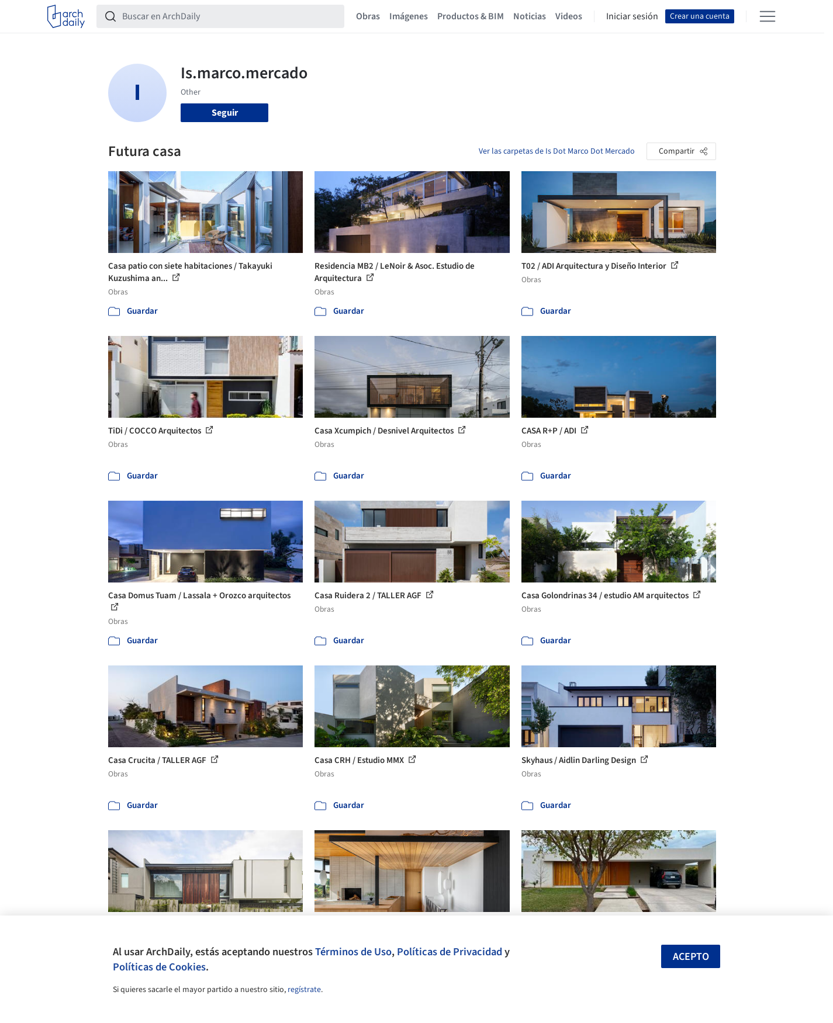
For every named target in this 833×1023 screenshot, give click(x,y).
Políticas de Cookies (159, 967)
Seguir (225, 112)
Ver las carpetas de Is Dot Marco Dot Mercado (557, 151)
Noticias (529, 16)
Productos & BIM (470, 16)
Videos (568, 16)
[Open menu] (767, 16)
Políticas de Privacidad (449, 951)
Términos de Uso (353, 951)
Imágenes (408, 16)
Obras (368, 16)
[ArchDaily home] (66, 16)
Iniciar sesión (632, 16)
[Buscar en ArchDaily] (229, 16)
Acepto (691, 956)
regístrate (304, 990)
